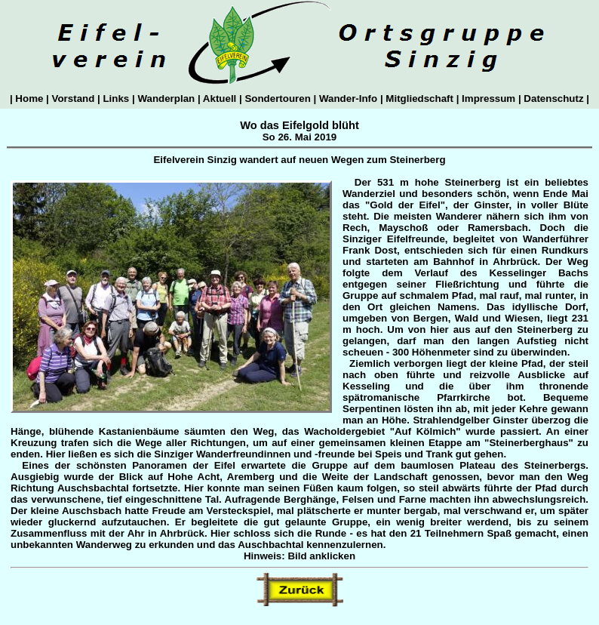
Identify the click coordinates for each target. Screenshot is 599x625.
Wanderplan (166, 98)
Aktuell (220, 98)
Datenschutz (554, 98)
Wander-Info (348, 98)
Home (29, 98)
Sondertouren (278, 98)
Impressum (488, 98)
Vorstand (73, 98)
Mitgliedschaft (419, 98)
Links (116, 98)
